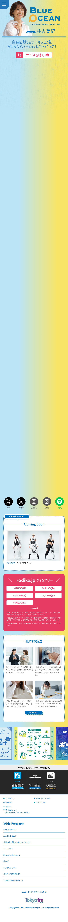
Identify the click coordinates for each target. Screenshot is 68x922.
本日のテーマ (9, 798)
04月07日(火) (19, 602)
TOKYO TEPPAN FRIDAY (13, 880)
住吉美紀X (21, 507)
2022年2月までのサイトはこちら (34, 891)
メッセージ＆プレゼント (43, 798)
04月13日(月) (19, 588)
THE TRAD (7, 848)
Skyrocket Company (11, 854)
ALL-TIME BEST (9, 835)
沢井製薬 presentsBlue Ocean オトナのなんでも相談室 (16, 811)
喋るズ (5, 861)
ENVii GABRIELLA (34, 548)
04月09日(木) (19, 595)
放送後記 (8, 802)
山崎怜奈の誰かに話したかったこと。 (16, 842)
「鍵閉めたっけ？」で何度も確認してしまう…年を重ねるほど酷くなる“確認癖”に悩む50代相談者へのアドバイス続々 (48, 669)
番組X (8, 507)
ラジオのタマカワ (9, 867)
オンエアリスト (40, 802)
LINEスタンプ (59, 507)
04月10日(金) (48, 588)
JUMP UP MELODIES (11, 874)
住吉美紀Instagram (46, 507)
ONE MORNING (9, 829)
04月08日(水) (48, 595)
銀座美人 (8, 806)
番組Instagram (34, 507)
